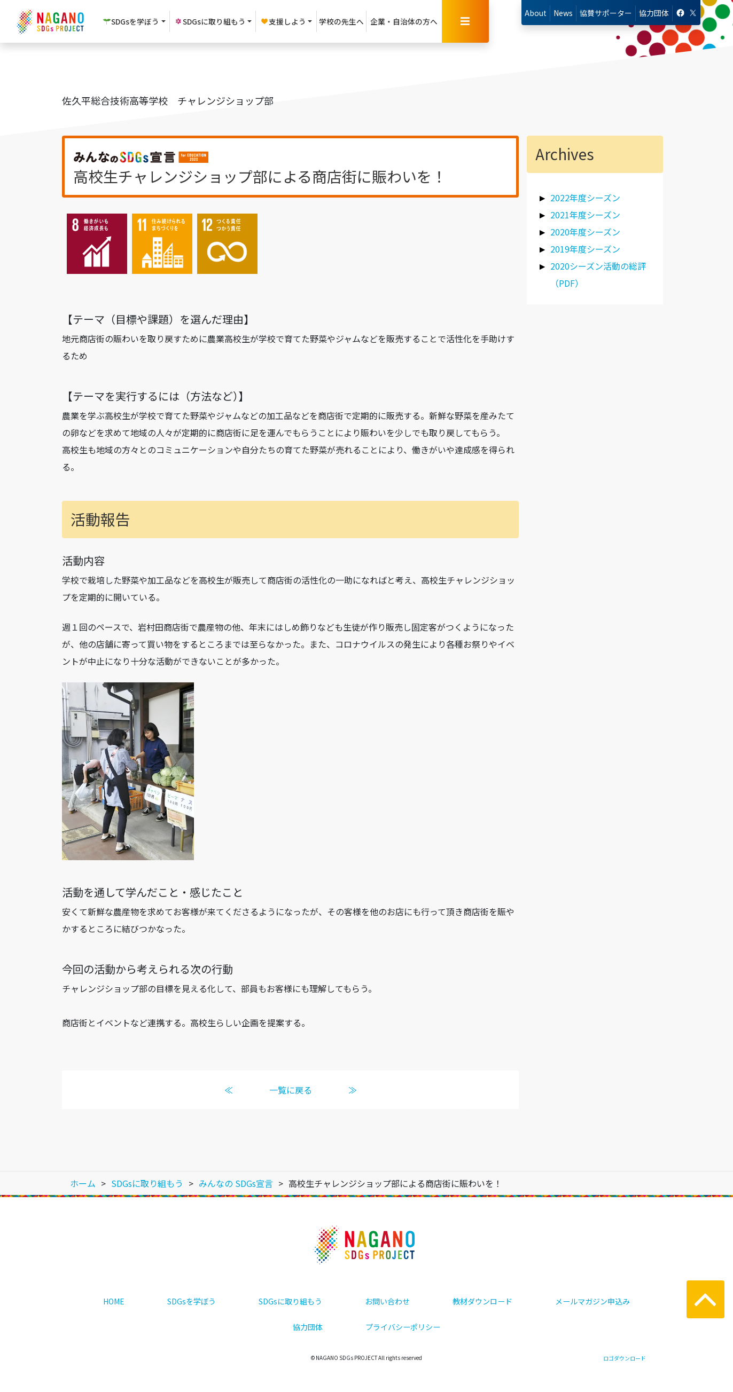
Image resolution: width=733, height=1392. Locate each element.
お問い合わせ (387, 1301)
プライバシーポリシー (402, 1327)
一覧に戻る (290, 1089)
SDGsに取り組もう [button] (210, 21)
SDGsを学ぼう (191, 1301)
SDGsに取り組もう (290, 1301)
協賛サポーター (606, 12)
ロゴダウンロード (624, 1358)
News (563, 12)
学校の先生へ (341, 21)
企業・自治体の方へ (404, 21)
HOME (113, 1301)
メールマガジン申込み (592, 1301)
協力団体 (654, 12)
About (536, 12)
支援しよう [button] (283, 21)
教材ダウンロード (482, 1301)
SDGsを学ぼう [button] (131, 21)
